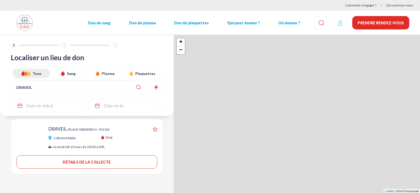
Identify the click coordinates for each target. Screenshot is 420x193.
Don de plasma (142, 23)
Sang (71, 73)
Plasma (108, 73)
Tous (37, 73)
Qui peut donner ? (243, 23)
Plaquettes (145, 73)
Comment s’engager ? (360, 5)
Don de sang (99, 23)
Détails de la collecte (87, 162)
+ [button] (180, 42)
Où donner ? (289, 23)
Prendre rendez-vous (381, 23)
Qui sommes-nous (399, 5)
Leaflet (389, 191)
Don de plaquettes (191, 23)
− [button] (180, 50)
